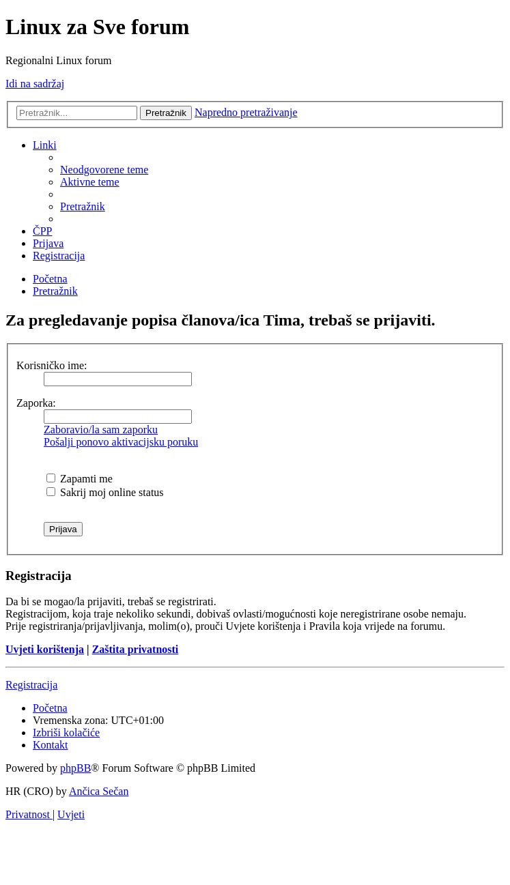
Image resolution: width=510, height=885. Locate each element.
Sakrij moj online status (105, 492)
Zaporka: (36, 403)
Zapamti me (79, 478)
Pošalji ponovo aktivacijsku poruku (121, 442)
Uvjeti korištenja (44, 649)
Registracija (31, 685)
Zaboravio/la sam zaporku (101, 429)
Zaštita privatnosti (135, 649)
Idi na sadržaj (34, 83)
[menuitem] (104, 169)
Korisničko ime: (51, 365)
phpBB (75, 768)
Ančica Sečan (99, 791)
